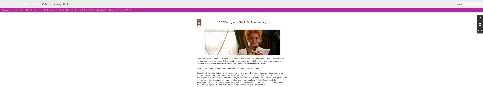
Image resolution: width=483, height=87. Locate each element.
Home (15, 10)
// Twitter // (90, 10)
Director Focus (36, 10)
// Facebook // (101, 10)
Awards (61, 10)
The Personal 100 (50, 10)
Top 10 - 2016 (24, 10)
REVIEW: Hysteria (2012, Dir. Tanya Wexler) (242, 12)
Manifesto (70, 10)
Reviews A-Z (80, 10)
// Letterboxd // (113, 10)
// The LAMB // (125, 10)
